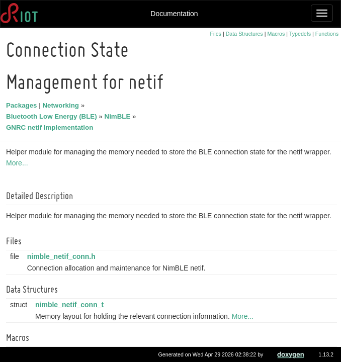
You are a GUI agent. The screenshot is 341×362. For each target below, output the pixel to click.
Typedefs (300, 34)
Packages (23, 105)
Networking (62, 105)
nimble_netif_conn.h (63, 256)
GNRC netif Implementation (51, 127)
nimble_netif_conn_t (71, 305)
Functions (326, 34)
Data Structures (244, 34)
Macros (276, 34)
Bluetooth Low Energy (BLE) (53, 116)
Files (215, 34)
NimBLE (119, 116)
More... (19, 163)
